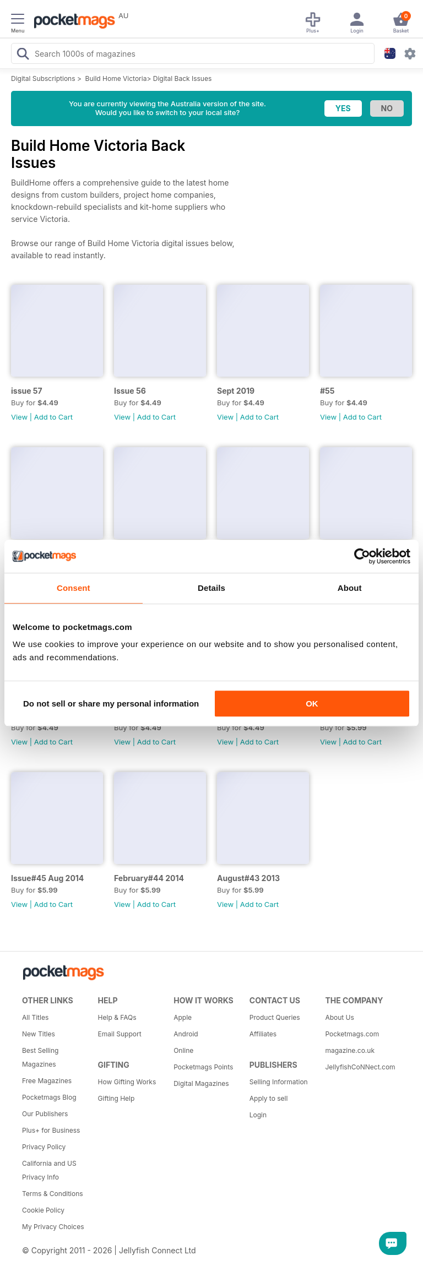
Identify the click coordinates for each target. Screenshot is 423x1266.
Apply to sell (269, 1098)
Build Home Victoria (116, 78)
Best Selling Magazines (40, 1057)
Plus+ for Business (51, 1130)
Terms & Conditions (52, 1193)
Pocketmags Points (203, 1067)
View (19, 416)
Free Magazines (47, 1081)
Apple (182, 1017)
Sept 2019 (235, 390)
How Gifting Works (127, 1082)
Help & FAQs (117, 1017)
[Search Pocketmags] (22, 55)
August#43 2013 (248, 878)
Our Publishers (45, 1114)
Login (258, 1115)
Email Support (120, 1034)
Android (185, 1034)
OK (312, 703)
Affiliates (263, 1034)
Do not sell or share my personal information (111, 703)
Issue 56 (130, 390)
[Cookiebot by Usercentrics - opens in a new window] (362, 556)
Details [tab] (211, 588)
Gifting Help (116, 1098)
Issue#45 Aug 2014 (47, 878)
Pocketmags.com (352, 1034)
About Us (339, 1017)
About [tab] (350, 588)
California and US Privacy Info (49, 1170)
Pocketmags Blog (49, 1097)
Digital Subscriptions (43, 78)
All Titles (35, 1017)
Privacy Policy (44, 1147)
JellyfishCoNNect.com (359, 1067)
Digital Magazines (201, 1083)
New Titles (38, 1034)
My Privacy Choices (53, 1226)
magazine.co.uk (350, 1050)
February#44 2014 (149, 878)
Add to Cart (53, 416)
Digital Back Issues (182, 78)
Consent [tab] (73, 588)
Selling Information (279, 1082)
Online (183, 1050)
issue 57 (26, 390)
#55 (327, 390)
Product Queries (275, 1017)
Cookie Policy (43, 1210)
